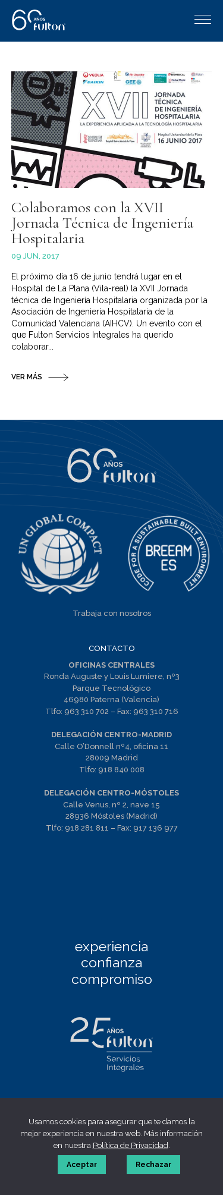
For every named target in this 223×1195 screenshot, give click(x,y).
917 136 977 (155, 827)
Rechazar (153, 1165)
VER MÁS (26, 377)
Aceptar (82, 1165)
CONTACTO (112, 648)
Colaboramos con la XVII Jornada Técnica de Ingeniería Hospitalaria (102, 222)
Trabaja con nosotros (112, 613)
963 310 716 (155, 711)
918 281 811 (87, 827)
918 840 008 (121, 769)
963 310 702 (86, 711)
